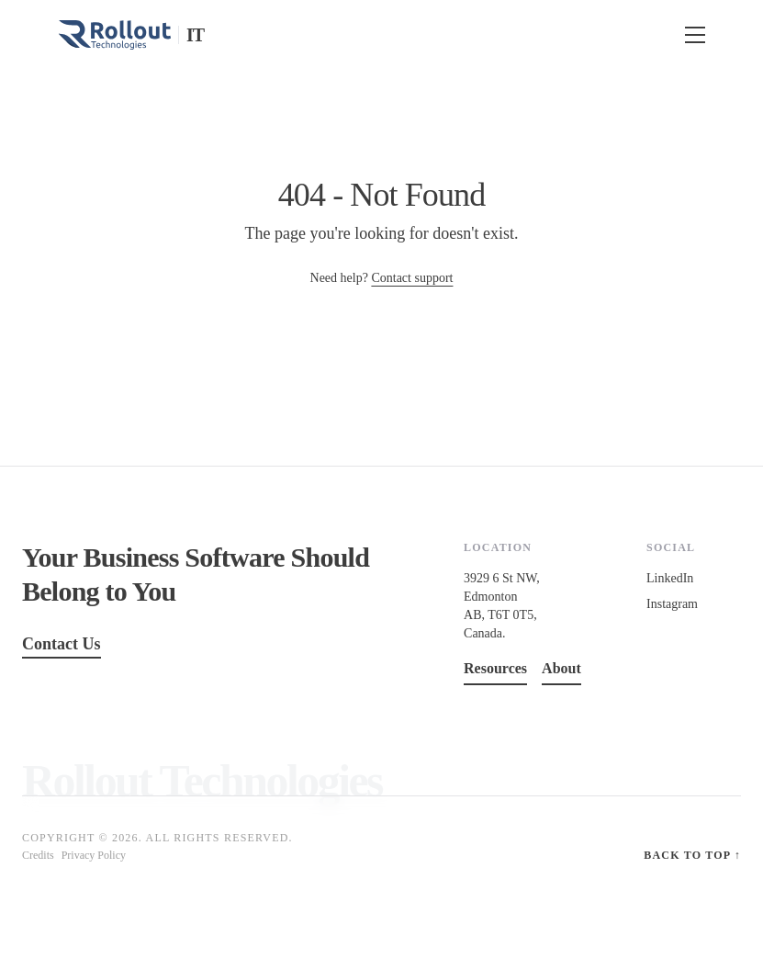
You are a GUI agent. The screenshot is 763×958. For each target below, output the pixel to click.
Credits (38, 855)
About (561, 668)
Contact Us (61, 644)
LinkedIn (669, 578)
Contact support (412, 278)
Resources (495, 668)
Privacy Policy (94, 855)
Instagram (672, 604)
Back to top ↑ (692, 855)
